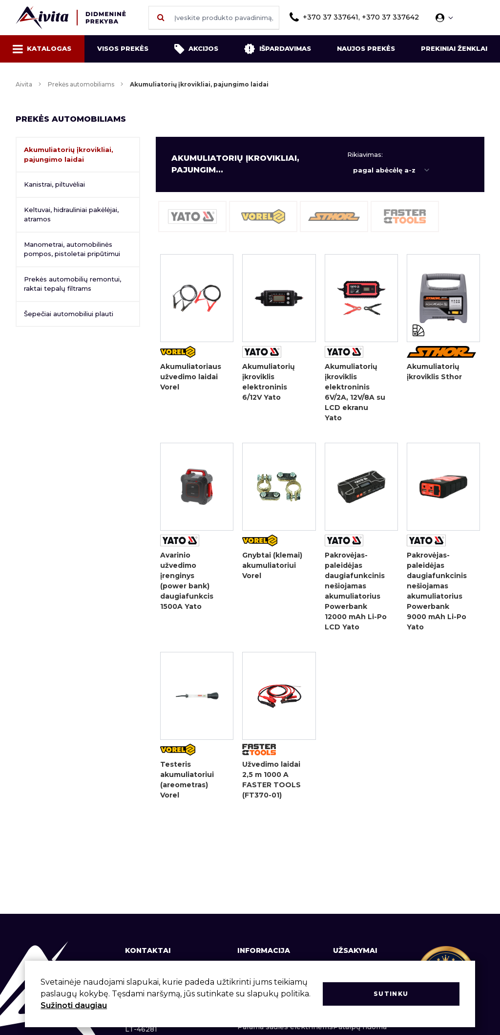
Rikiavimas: (365, 154)
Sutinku (391, 993)
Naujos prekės (366, 48)
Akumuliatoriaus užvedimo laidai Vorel (190, 376)
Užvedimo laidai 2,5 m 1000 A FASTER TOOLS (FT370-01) (271, 779)
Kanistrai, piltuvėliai (54, 184)
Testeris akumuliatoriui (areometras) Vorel (187, 779)
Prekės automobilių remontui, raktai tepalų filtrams (72, 284)
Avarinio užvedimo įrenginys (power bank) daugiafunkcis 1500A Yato (186, 581)
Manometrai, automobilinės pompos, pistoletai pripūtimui (72, 249)
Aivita (24, 84)
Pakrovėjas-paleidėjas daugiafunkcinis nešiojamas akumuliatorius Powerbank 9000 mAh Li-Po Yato (437, 591)
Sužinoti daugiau (74, 1005)
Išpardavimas (277, 49)
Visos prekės (122, 48)
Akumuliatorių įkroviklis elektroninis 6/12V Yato (268, 382)
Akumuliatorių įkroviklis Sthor (434, 371)
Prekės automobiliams (81, 84)
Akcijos (196, 49)
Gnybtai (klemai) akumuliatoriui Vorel (272, 565)
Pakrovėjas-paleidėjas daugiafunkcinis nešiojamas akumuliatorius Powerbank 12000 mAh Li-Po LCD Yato (356, 591)
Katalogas (42, 49)
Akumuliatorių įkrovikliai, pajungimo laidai (68, 154)
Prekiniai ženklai (454, 48)
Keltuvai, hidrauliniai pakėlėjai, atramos (71, 214)
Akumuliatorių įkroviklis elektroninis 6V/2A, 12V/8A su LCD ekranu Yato (355, 392)
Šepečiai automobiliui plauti (68, 314)
